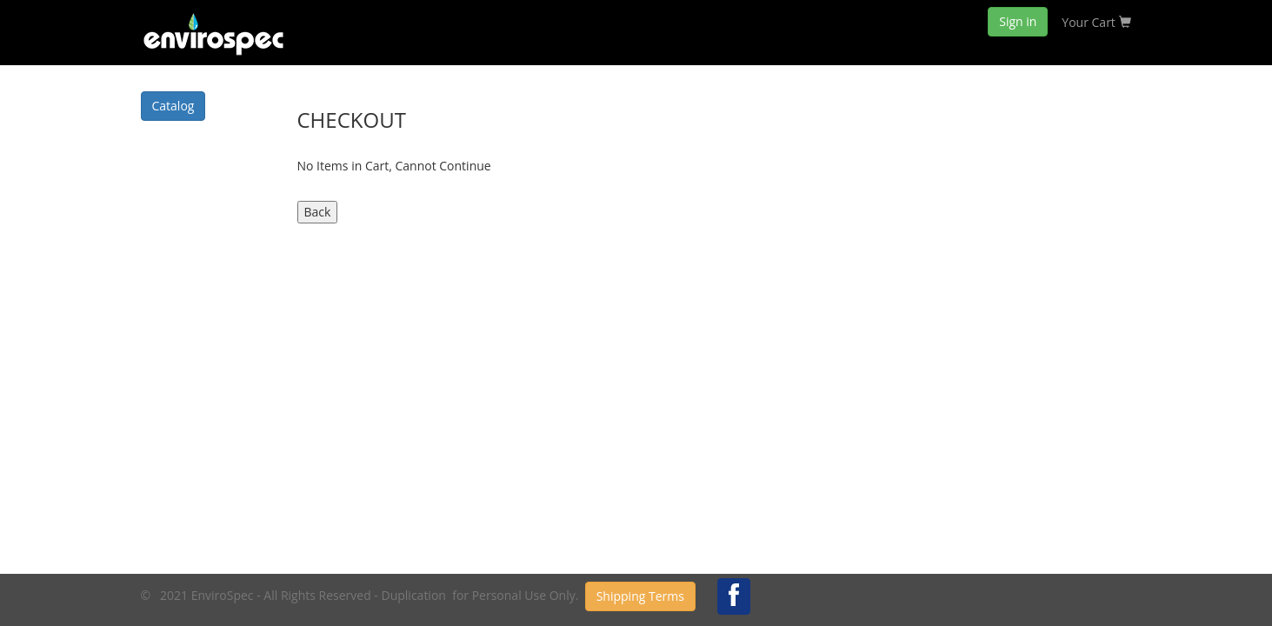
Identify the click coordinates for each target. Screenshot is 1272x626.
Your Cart (1096, 22)
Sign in (1017, 21)
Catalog (173, 105)
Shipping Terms (640, 596)
